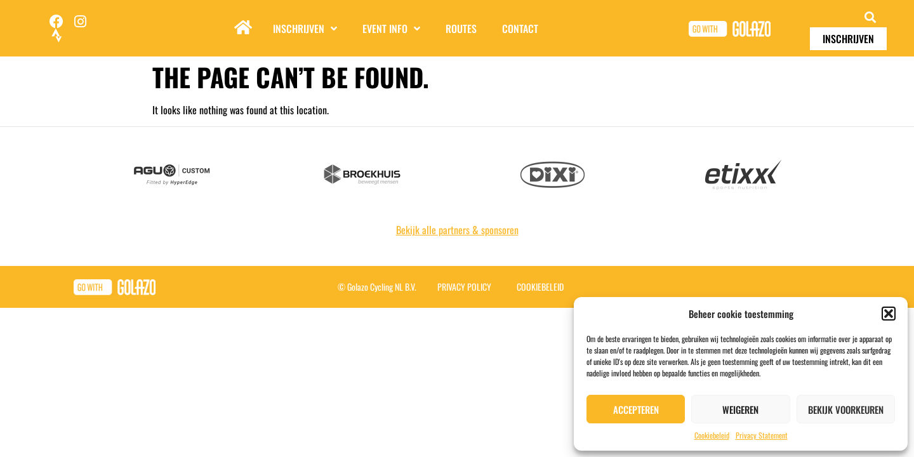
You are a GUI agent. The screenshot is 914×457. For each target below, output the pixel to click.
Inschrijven (305, 28)
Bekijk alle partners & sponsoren (457, 229)
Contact (520, 28)
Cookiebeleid (711, 435)
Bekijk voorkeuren (846, 409)
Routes (461, 28)
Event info (391, 28)
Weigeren (740, 409)
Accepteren (636, 409)
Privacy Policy (464, 286)
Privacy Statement (762, 435)
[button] (888, 313)
